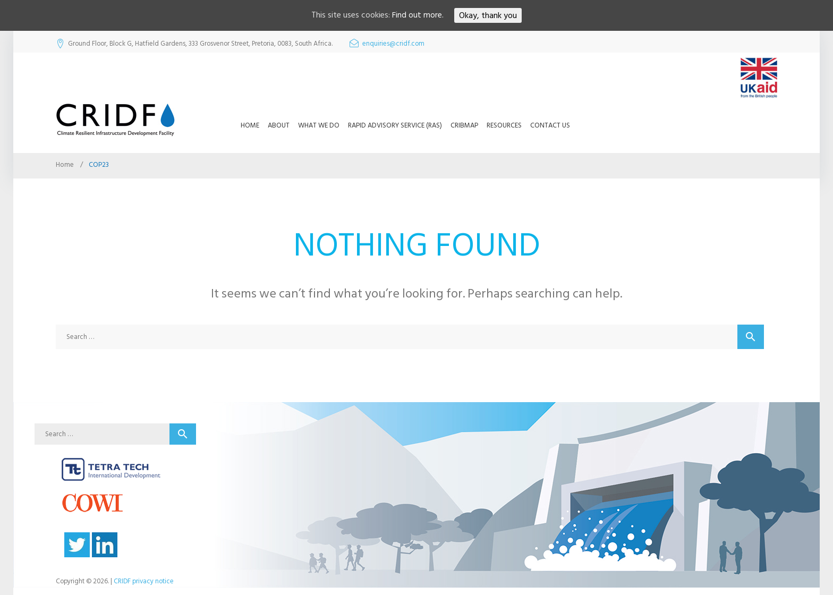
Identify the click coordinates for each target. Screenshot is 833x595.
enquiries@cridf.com (393, 44)
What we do (318, 125)
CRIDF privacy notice (144, 581)
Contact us (550, 125)
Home (250, 125)
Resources (504, 125)
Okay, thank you (488, 15)
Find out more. (418, 15)
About (279, 125)
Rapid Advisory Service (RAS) (395, 125)
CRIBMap (464, 125)
